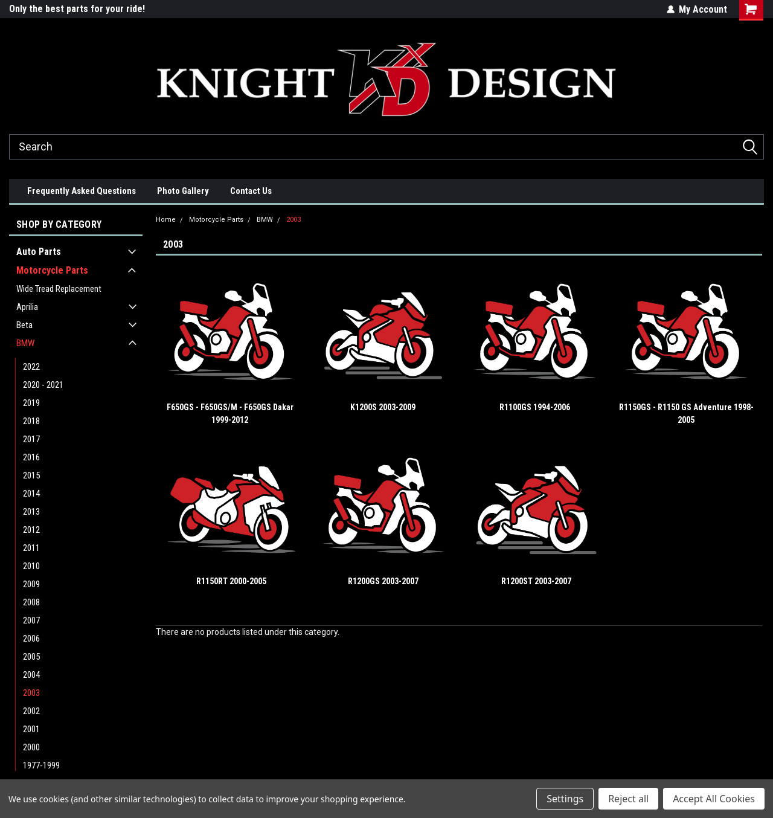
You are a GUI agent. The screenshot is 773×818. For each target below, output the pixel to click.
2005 (31, 656)
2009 (31, 584)
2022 (31, 366)
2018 (31, 421)
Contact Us (251, 190)
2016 (31, 457)
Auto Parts (38, 251)
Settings (565, 798)
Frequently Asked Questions (81, 190)
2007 (31, 620)
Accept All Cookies (714, 798)
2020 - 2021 (43, 384)
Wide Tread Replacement (58, 288)
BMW (25, 343)
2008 (31, 602)
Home (166, 220)
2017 (31, 439)
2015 (31, 475)
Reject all (628, 798)
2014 (31, 493)
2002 (31, 711)
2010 (31, 566)
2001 (31, 729)
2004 (31, 674)
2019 (31, 403)
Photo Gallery (183, 190)
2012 (31, 529)
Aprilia (27, 306)
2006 (31, 638)
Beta (24, 325)
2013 (31, 511)
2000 (31, 747)
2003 (31, 693)
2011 (31, 548)
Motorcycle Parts (52, 270)
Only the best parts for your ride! (77, 8)
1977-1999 (41, 765)
